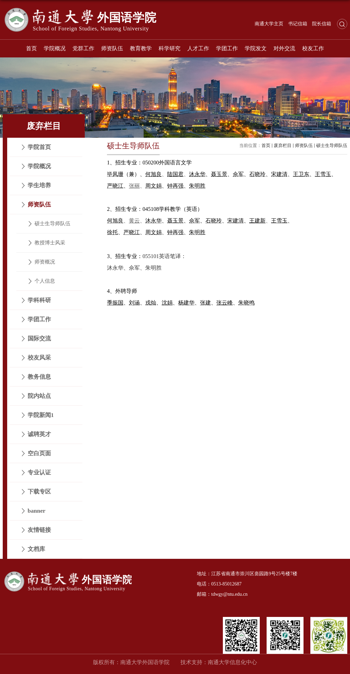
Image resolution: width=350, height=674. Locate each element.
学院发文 (256, 48)
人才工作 (198, 48)
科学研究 (169, 48)
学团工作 (227, 48)
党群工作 (83, 48)
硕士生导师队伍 (331, 145)
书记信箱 (297, 23)
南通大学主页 (269, 23)
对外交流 (284, 48)
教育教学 (141, 48)
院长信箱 (321, 23)
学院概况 (55, 48)
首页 (31, 48)
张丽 (134, 186)
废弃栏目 (283, 145)
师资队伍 (112, 48)
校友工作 (313, 48)
